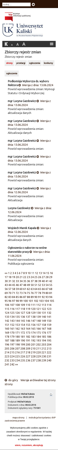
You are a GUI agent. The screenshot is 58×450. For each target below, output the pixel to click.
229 (38, 356)
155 (28, 324)
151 (7, 324)
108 (17, 304)
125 (12, 312)
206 (12, 348)
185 (43, 336)
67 (47, 288)
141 (49, 316)
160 (7, 328)
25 (35, 277)
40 (43, 281)
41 (47, 281)
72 (17, 292)
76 (32, 292)
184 (38, 336)
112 (38, 304)
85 (17, 296)
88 (28, 296)
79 (43, 292)
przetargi (20, 63)
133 (7, 316)
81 (50, 292)
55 (50, 284)
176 (43, 332)
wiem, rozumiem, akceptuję (29, 445)
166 (38, 328)
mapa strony (18, 417)
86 (21, 296)
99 (21, 300)
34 (21, 281)
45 (13, 284)
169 (7, 332)
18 (9, 277)
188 (12, 340)
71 (13, 292)
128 (28, 312)
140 (43, 316)
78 (39, 292)
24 (32, 277)
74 (24, 292)
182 (28, 336)
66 (43, 288)
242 (12, 364)
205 (7, 348)
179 (12, 336)
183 (33, 336)
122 (43, 308)
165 (33, 328)
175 (38, 332)
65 (39, 288)
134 (12, 316)
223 (7, 356)
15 (47, 273)
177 (49, 332)
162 (17, 328)
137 (28, 316)
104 (46, 300)
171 (17, 332)
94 (50, 296)
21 (21, 277)
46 (17, 284)
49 (28, 284)
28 (47, 277)
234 (17, 360)
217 (22, 352)
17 (6, 277)
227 (28, 356)
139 (38, 316)
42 (50, 281)
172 (22, 332)
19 (13, 277)
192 (33, 340)
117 (17, 308)
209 (28, 348)
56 (6, 288)
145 (22, 320)
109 (22, 304)
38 (35, 281)
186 (49, 336)
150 (49, 320)
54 (47, 284)
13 (40, 273)
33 (17, 281)
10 (29, 273)
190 (22, 340)
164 (28, 328)
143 (12, 320)
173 (28, 332)
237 (33, 360)
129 (33, 312)
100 (25, 300)
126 (17, 312)
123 (49, 308)
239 (43, 360)
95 (6, 300)
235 (22, 360)
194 (43, 340)
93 (47, 296)
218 (28, 352)
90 (35, 296)
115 (7, 308)
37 (32, 281)
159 (49, 324)
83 (9, 296)
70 (9, 292)
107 (12, 304)
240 (49, 360)
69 (6, 292)
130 (38, 312)
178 (7, 336)
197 (12, 344)
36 (28, 281)
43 (6, 284)
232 (7, 360)
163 (22, 328)
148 (38, 320)
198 (17, 344)
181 (22, 336)
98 (17, 300)
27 (43, 277)
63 (32, 288)
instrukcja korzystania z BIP (42, 417)
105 (51, 300)
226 (22, 356)
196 (7, 344)
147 (33, 320)
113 (43, 304)
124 (7, 312)
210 (33, 348)
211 (38, 348)
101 (30, 300)
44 (9, 284)
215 (12, 352)
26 (39, 277)
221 (43, 352)
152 (12, 324)
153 (17, 324)
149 (43, 320)
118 (22, 308)
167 (43, 328)
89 (32, 296)
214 (7, 352)
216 (17, 352)
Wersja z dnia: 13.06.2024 (35, 85)
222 (49, 352)
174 (33, 332)
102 (36, 300)
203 (43, 344)
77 (35, 292)
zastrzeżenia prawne (15, 420)
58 (13, 288)
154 (22, 324)
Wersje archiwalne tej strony (38, 380)
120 (33, 308)
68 (50, 288)
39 (39, 281)
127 (22, 312)
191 (28, 340)
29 (50, 277)
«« (6, 273)
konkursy (48, 63)
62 (28, 288)
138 (33, 316)
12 (36, 273)
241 (7, 364)
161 (12, 328)
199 (22, 344)
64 (35, 288)
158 (43, 324)
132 (49, 312)
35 (24, 281)
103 (41, 300)
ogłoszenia (34, 63)
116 (12, 308)
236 (28, 360)
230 (43, 356)
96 (9, 300)
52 (39, 284)
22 (24, 277)
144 (17, 320)
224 (12, 356)
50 (32, 284)
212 (43, 348)
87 (24, 296)
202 (38, 344)
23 (28, 277)
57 (9, 288)
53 (43, 284)
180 (17, 336)
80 (47, 292)
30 (6, 281)
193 (38, 340)
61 (24, 288)
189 (17, 340)
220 (38, 352)
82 (6, 296)
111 (33, 304)
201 (33, 344)
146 (28, 320)
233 (12, 360)
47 (21, 284)
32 (13, 281)
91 (39, 296)
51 (35, 284)
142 (7, 320)
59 (17, 288)
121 (38, 308)
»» (16, 364)
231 (49, 356)
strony (9, 63)
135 (17, 316)
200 (28, 344)
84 (13, 296)
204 (49, 344)
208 (22, 348)
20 (17, 277)
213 (49, 348)
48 (24, 284)
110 (28, 304)
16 (51, 273)
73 (21, 292)
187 (7, 340)
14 (43, 273)
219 (33, 352)
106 (7, 304)
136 (22, 316)
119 (28, 308)
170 (12, 332)
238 (38, 360)
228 (33, 356)
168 (49, 328)
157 (38, 324)
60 (21, 288)
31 (9, 281)
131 (43, 312)
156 (33, 324)
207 (17, 348)
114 (49, 304)
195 (49, 340)
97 (13, 300)
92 (43, 296)
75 (28, 292)
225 (17, 356)
